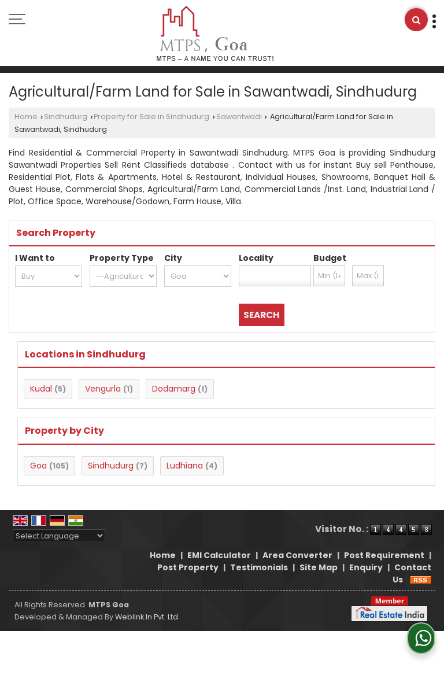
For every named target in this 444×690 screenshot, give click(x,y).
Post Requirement (384, 555)
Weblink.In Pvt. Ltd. (147, 617)
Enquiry (366, 567)
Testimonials (259, 567)
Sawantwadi (239, 116)
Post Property (188, 567)
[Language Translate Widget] (59, 536)
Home (26, 116)
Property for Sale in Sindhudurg (151, 116)
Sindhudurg (65, 116)
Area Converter (297, 555)
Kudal (41, 388)
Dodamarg (173, 388)
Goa (38, 465)
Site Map (318, 567)
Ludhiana (184, 465)
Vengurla (103, 388)
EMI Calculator (219, 555)
